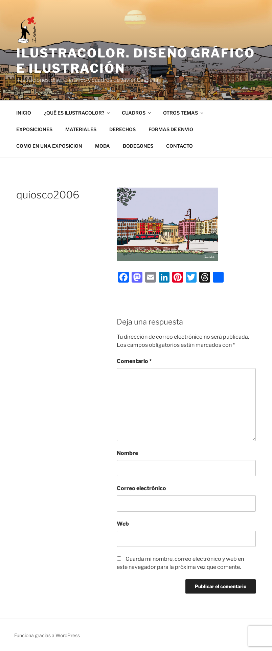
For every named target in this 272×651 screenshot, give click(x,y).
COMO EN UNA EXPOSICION (49, 146)
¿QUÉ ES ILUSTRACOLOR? (77, 113)
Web (123, 524)
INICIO (23, 113)
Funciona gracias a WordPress (47, 635)
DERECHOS (122, 129)
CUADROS (137, 113)
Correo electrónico (141, 488)
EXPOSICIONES (34, 129)
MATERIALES (80, 129)
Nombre (127, 453)
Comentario (134, 361)
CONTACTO (179, 146)
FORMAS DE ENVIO (171, 129)
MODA (102, 146)
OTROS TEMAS (183, 113)
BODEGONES (138, 146)
